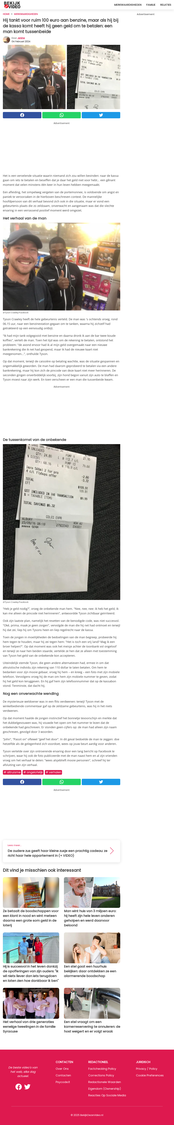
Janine (21, 38)
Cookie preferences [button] (150, 1075)
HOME (6, 14)
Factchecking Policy (102, 1069)
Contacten (63, 1075)
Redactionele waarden (104, 1082)
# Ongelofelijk (33, 772)
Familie (150, 5)
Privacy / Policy (146, 1069)
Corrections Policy (101, 1075)
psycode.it (63, 1082)
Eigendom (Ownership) (104, 1089)
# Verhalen (53, 772)
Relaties (165, 5)
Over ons (62, 1069)
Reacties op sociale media (107, 1095)
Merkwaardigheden (127, 5)
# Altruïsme (12, 772)
